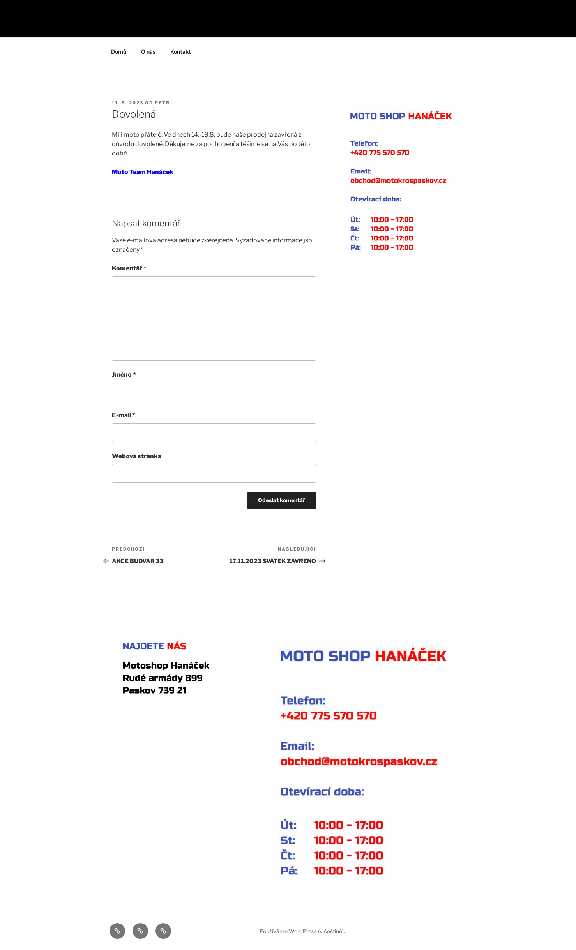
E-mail (123, 415)
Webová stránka (136, 456)
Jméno (124, 374)
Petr (162, 103)
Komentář (129, 268)
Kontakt (180, 51)
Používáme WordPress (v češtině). (302, 931)
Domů (118, 51)
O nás (148, 51)
